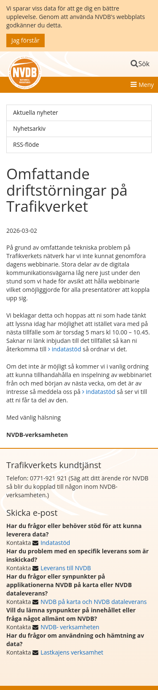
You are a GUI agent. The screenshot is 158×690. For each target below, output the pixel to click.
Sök (144, 63)
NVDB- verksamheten (69, 627)
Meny (146, 85)
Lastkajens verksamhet (71, 652)
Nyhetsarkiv (29, 128)
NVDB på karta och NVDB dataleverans (93, 602)
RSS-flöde (26, 144)
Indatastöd (55, 543)
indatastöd (66, 349)
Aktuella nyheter (35, 112)
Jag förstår (25, 40)
